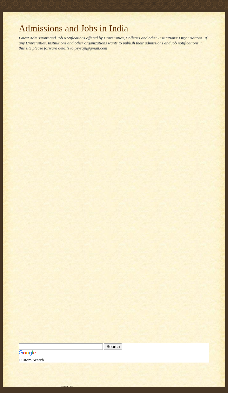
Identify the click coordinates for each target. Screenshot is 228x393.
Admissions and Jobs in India (73, 28)
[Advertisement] (68, 126)
